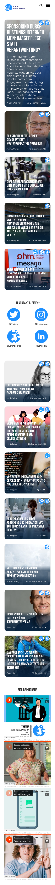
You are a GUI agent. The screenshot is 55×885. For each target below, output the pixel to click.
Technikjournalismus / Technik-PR (15, 740)
